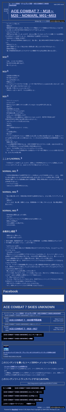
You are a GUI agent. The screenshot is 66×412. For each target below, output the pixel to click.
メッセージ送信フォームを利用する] (16, 366)
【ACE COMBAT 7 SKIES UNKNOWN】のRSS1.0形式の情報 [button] (22, 400)
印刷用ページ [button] (31, 403)
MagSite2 (15, 409)
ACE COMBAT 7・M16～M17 (23, 329)
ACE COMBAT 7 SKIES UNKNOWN (49, 313)
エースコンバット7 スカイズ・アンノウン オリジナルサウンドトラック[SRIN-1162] (29, 352)
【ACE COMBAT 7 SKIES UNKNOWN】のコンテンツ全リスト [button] (22, 334)
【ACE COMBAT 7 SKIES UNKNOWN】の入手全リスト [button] (20, 396)
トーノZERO (16, 3)
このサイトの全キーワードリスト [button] (13, 403)
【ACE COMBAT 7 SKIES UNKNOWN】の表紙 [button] (18, 338)
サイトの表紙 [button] (7, 388)
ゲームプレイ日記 (26, 3)
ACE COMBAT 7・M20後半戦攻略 (25, 320)
